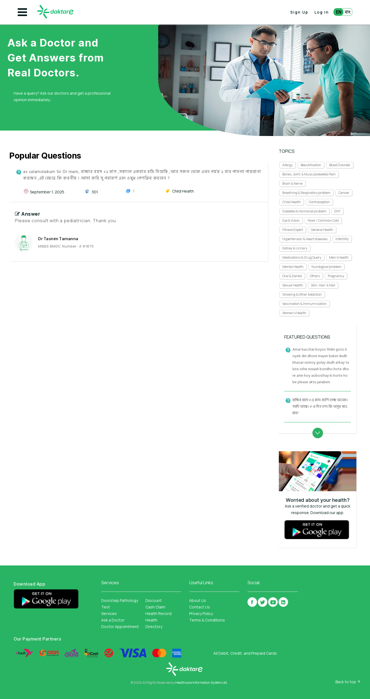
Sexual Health (292, 285)
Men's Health (339, 257)
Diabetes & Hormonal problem (304, 211)
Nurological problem (326, 266)
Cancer (343, 192)
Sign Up (299, 12)
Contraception (319, 202)
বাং (347, 12)
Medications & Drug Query (301, 257)
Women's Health (294, 313)
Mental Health (293, 266)
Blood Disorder (339, 165)
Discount (153, 600)
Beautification (311, 165)
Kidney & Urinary (294, 248)
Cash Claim (155, 607)
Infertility (342, 239)
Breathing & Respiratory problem (306, 192)
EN (338, 12)
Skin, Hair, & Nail (323, 285)
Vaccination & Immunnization (304, 303)
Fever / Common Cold (323, 220)
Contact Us (199, 607)
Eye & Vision (291, 220)
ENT (337, 211)
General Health (322, 229)
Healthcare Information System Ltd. (201, 682)
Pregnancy (336, 276)
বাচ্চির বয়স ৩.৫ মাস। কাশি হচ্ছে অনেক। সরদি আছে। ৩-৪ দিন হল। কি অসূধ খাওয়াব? (320, 406)
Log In (321, 12)
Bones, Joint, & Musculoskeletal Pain (309, 174)
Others (315, 276)
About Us (197, 600)
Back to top (345, 682)
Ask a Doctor (112, 620)
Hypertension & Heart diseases (305, 239)
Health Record (158, 613)
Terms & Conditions (207, 620)
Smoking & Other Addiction (302, 294)
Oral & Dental (292, 276)
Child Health (291, 202)
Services (109, 613)
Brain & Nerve (292, 183)
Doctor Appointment (120, 626)
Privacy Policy (201, 613)
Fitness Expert (292, 229)
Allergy (287, 165)
